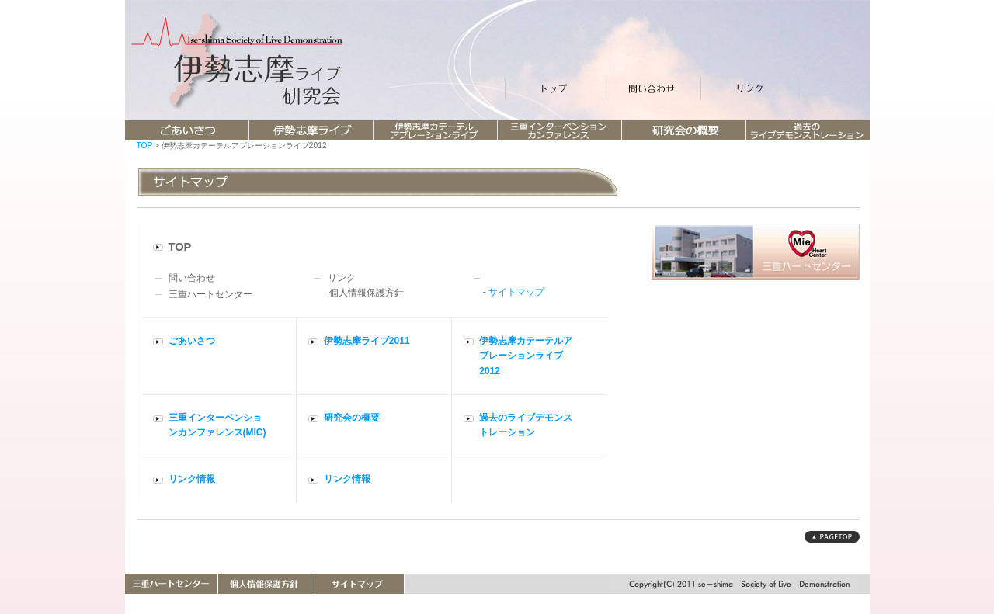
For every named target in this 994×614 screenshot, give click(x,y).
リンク (342, 277)
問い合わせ (192, 277)
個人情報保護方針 (366, 292)
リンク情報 (192, 479)
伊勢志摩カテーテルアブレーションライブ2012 (525, 355)
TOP (145, 145)
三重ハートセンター (210, 294)
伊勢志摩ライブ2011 (367, 340)
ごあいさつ (192, 340)
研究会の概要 (352, 417)
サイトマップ (516, 291)
